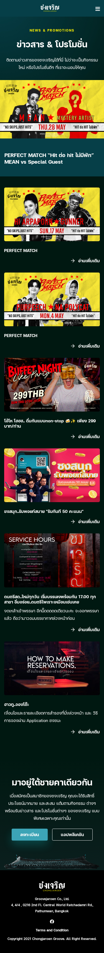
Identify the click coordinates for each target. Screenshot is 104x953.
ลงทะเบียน (29, 834)
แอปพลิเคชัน (72, 834)
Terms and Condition (52, 930)
